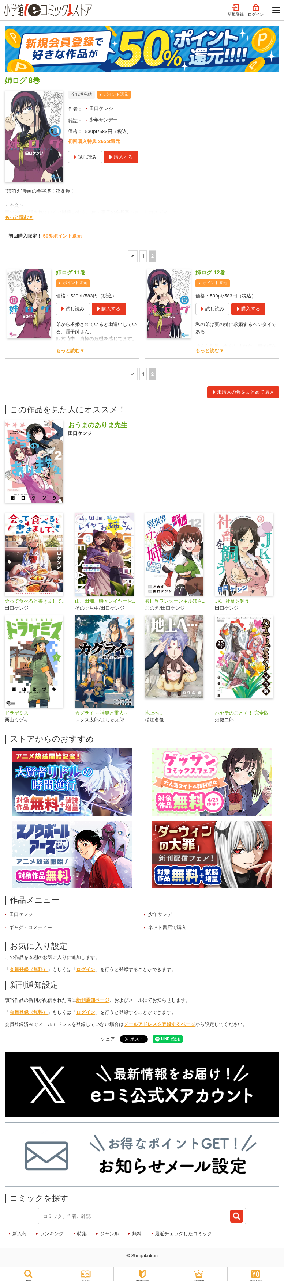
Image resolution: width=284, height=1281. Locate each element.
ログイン (85, 965)
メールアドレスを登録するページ (159, 1020)
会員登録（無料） (29, 965)
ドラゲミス (17, 709)
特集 (82, 1229)
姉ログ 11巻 (71, 268)
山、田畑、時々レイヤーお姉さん (107, 597)
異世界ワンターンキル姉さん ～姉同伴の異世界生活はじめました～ (177, 597)
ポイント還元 (116, 90)
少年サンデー (103, 115)
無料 (137, 1229)
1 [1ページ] (143, 252)
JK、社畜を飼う (232, 597)
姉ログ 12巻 (210, 268)
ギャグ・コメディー (30, 923)
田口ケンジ (101, 104)
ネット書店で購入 (167, 923)
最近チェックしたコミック (183, 1229)
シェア (108, 1035)
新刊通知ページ (92, 996)
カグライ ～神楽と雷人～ (101, 709)
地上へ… (153, 709)
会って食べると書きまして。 (36, 597)
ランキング (52, 1229)
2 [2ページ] (152, 252)
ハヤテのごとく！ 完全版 (241, 709)
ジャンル (109, 1229)
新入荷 (19, 1229)
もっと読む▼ (19, 213)
